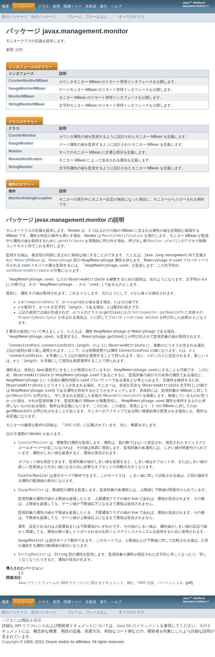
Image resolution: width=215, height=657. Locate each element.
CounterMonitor (22, 135)
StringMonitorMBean (26, 104)
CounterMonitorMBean (28, 80)
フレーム (75, 17)
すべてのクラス (131, 17)
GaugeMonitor (20, 143)
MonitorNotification (25, 159)
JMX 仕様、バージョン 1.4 (160, 592)
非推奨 (90, 6)
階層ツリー (73, 6)
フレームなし (97, 17)
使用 (56, 6)
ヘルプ (116, 6)
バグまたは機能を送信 (21, 629)
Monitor (15, 151)
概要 (5, 6)
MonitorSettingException (30, 198)
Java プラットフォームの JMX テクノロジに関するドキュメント (71, 592)
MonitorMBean (21, 96)
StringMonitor (20, 167)
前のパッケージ (14, 17)
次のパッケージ (43, 17)
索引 (103, 6)
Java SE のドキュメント (138, 635)
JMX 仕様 (72, 433)
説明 (19, 50)
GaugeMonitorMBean (26, 88)
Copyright (10, 651)
